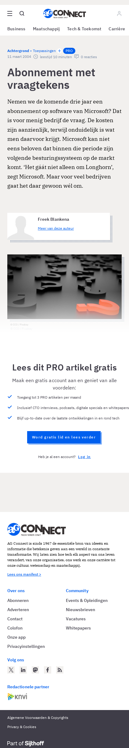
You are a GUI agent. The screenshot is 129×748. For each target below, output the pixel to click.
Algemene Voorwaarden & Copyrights (37, 717)
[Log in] (119, 13)
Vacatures (76, 619)
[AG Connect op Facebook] (47, 670)
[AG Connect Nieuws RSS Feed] (59, 670)
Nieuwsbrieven (80, 609)
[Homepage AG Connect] (64, 13)
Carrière (117, 29)
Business (16, 29)
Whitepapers (78, 628)
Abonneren (18, 600)
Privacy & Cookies (21, 726)
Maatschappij (46, 29)
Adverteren (18, 609)
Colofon (15, 628)
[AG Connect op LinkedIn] (23, 670)
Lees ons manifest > (24, 574)
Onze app (16, 637)
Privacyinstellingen (26, 646)
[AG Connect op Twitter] (11, 670)
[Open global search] (22, 13)
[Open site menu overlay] (9, 13)
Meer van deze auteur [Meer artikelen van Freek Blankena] (56, 228)
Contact (15, 619)
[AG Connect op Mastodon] (35, 670)
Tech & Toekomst (84, 29)
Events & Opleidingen (87, 600)
